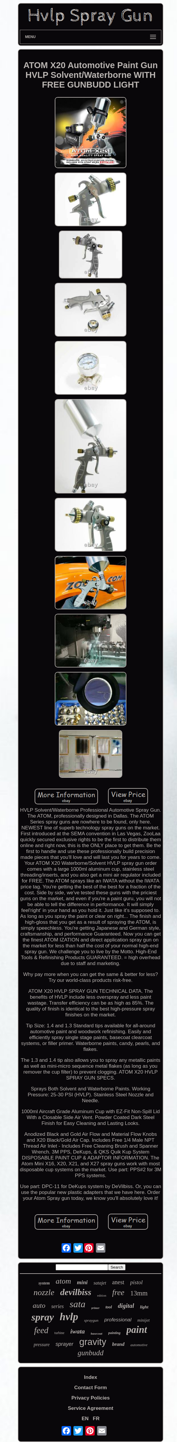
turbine (59, 1333)
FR (96, 1418)
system (44, 1283)
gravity (92, 1342)
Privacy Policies (90, 1398)
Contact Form (90, 1387)
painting (114, 1333)
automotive (139, 1345)
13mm (139, 1293)
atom (63, 1281)
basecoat (96, 1333)
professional (117, 1320)
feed (41, 1330)
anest (118, 1282)
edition (101, 1295)
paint (136, 1329)
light (144, 1307)
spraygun (91, 1320)
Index (90, 1377)
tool (108, 1307)
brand (118, 1344)
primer (95, 1308)
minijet (143, 1320)
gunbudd (91, 1353)
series (57, 1306)
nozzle (43, 1292)
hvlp (69, 1317)
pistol (136, 1282)
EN (85, 1418)
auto (39, 1305)
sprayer (64, 1344)
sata (77, 1304)
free (118, 1292)
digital (126, 1305)
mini (82, 1282)
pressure (42, 1344)
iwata (77, 1331)
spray (42, 1317)
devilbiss (75, 1292)
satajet (100, 1282)
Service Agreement (90, 1408)
